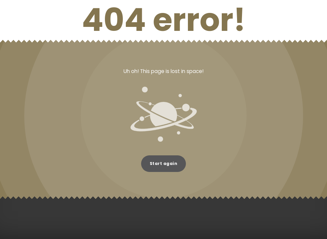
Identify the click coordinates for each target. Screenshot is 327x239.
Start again (163, 163)
